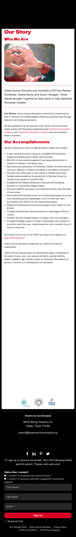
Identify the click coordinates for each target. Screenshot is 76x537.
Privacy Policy (60, 527)
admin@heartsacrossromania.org (38, 432)
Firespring (55, 530)
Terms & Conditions (28, 530)
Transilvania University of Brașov (33, 132)
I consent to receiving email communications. (28, 475)
